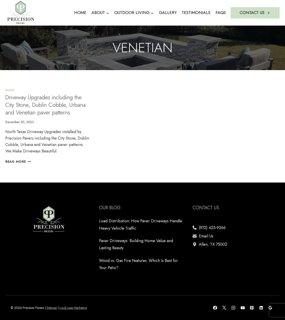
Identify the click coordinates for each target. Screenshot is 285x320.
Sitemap (52, 308)
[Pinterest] (252, 308)
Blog (9, 90)
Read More (18, 161)
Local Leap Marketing (73, 308)
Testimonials (196, 13)
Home (80, 13)
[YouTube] (243, 308)
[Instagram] (233, 308)
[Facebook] (215, 308)
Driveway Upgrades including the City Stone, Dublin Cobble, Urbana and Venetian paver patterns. (45, 105)
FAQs (221, 13)
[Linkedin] (261, 308)
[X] (224, 308)
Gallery (168, 13)
